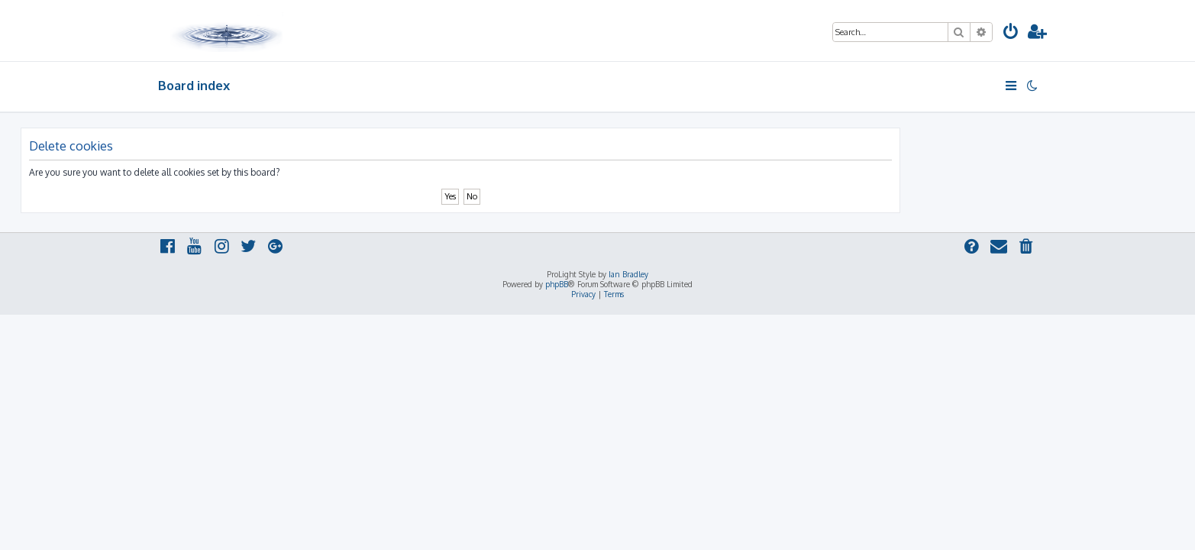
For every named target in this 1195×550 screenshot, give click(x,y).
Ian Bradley (628, 274)
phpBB (556, 284)
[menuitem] (1011, 33)
